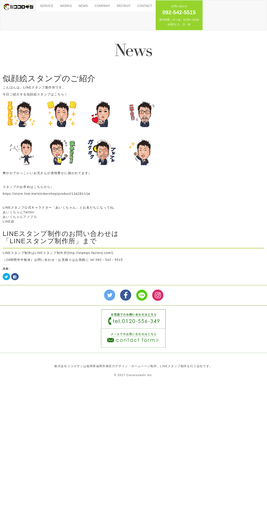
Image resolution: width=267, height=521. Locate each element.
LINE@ (8, 221)
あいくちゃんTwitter (18, 212)
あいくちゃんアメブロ (20, 217)
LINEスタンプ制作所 (51, 253)
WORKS (66, 6)
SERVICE (46, 6)
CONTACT (144, 6)
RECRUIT (124, 6)
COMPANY (102, 6)
